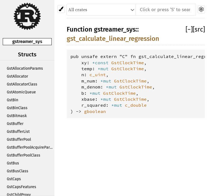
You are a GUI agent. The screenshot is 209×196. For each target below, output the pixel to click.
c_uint (98, 74)
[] (189, 29)
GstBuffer (15, 123)
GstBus (13, 163)
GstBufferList (18, 131)
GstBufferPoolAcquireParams (30, 147)
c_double (136, 105)
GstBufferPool (19, 139)
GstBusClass (17, 171)
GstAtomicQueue (21, 92)
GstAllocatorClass (22, 84)
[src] (199, 29)
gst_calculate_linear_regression (113, 38)
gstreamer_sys (27, 41)
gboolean (95, 111)
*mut (104, 68)
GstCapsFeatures (21, 187)
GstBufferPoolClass (23, 155)
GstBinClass (17, 108)
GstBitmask (17, 116)
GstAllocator (17, 76)
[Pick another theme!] (61, 9)
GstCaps (14, 179)
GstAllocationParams (25, 68)
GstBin (12, 100)
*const (101, 62)
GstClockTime (127, 62)
